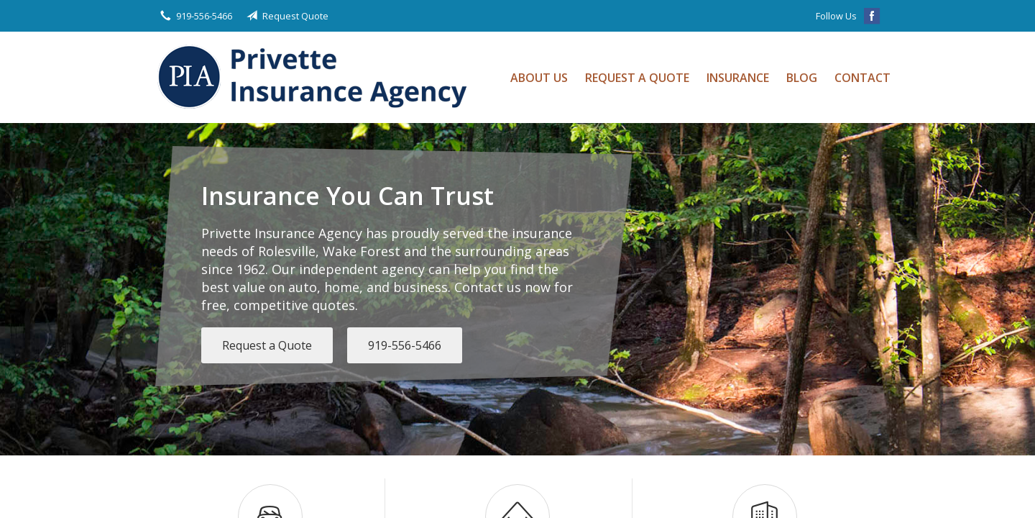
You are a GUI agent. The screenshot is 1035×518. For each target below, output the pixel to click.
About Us (539, 78)
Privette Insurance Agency (317, 77)
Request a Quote (637, 78)
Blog (801, 78)
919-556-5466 (404, 345)
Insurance (738, 78)
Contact (862, 78)
